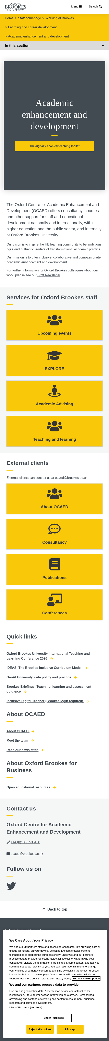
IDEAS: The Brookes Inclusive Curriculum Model (47, 668)
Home (9, 18)
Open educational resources (31, 787)
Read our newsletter (25, 750)
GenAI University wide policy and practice (42, 677)
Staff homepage (29, 18)
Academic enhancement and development (38, 36)
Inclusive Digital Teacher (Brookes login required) (48, 701)
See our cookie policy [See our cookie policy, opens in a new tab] (86, 978)
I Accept (70, 1029)
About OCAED (20, 731)
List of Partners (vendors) (25, 1007)
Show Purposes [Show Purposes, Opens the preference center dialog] (54, 1017)
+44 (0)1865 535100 (25, 842)
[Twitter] (11, 888)
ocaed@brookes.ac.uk (71, 477)
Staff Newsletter (48, 275)
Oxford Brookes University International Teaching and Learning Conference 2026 (48, 656)
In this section (54, 46)
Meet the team (20, 740)
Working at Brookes (60, 18)
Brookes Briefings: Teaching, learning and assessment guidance (49, 689)
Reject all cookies (40, 1029)
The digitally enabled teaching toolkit (54, 146)
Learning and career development (32, 27)
